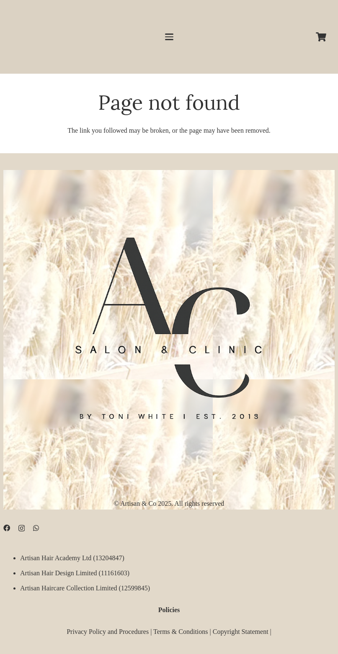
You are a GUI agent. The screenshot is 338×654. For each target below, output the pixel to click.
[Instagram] (21, 528)
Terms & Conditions (180, 631)
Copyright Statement (240, 631)
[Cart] (321, 37)
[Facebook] (6, 528)
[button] (169, 37)
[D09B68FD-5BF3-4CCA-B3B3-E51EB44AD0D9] (169, 324)
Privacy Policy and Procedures (108, 631)
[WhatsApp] (36, 528)
